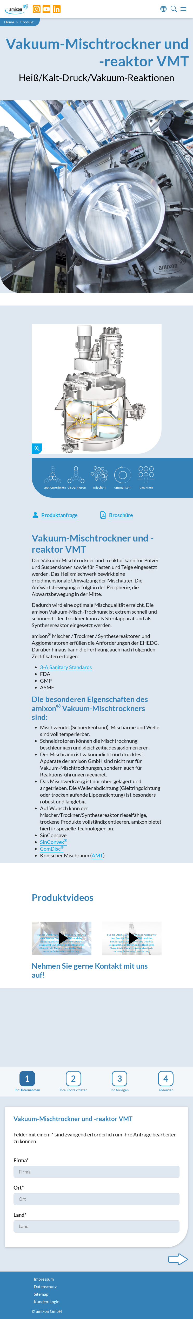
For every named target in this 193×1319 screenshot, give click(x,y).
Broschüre (116, 515)
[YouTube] (43, 9)
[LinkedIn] (53, 9)
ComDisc (52, 848)
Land (20, 1215)
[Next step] (178, 1259)
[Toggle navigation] (183, 9)
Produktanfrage (55, 515)
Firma (21, 1160)
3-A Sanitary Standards (66, 667)
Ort (19, 1187)
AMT (97, 855)
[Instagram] (33, 9)
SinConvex (53, 842)
